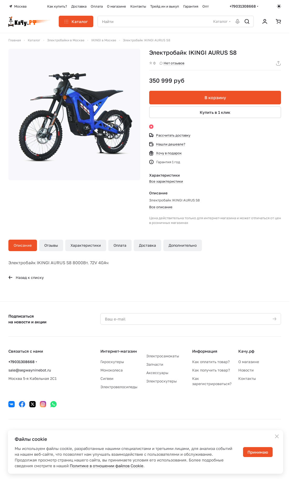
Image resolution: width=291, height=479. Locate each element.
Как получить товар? (211, 370)
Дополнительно (183, 245)
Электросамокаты (162, 356)
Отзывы (51, 245)
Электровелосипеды (118, 387)
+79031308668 (243, 6)
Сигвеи (107, 378)
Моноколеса (111, 370)
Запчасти (154, 364)
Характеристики (86, 245)
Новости (246, 370)
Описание (23, 245)
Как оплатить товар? (211, 361)
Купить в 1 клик (215, 112)
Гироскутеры (112, 361)
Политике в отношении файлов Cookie (106, 465)
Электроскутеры (161, 381)
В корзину (215, 97)
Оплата (120, 245)
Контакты (247, 378)
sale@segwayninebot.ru (29, 370)
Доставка (147, 245)
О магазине (248, 361)
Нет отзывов (172, 63)
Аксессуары (157, 372)
